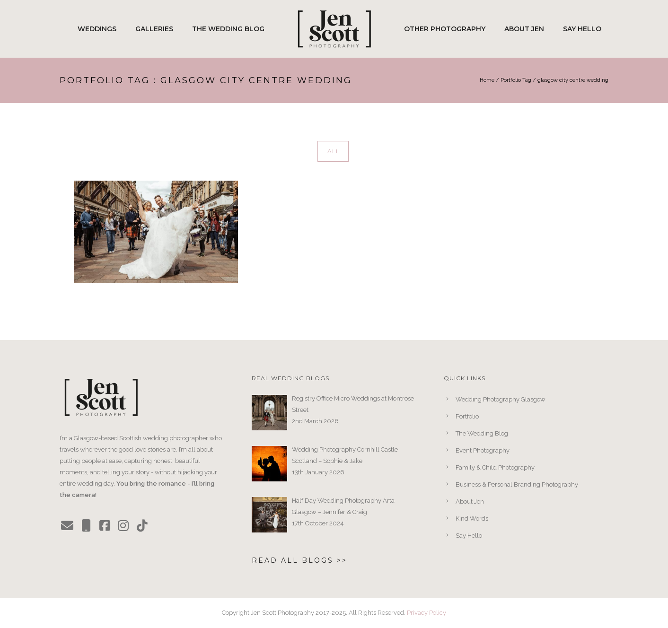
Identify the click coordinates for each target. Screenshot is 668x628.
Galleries (154, 29)
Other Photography (444, 29)
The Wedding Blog (228, 29)
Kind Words (472, 518)
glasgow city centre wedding (572, 80)
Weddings (97, 29)
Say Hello (582, 29)
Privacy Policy (426, 612)
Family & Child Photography (495, 467)
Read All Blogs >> (299, 560)
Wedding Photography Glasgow (500, 399)
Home (487, 80)
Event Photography (483, 450)
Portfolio (467, 416)
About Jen (524, 29)
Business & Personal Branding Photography (517, 484)
